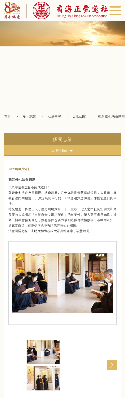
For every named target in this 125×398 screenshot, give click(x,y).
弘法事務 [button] (54, 116)
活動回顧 (62, 150)
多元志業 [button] (29, 116)
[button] (67, 10)
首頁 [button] (7, 116)
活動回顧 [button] (79, 116)
